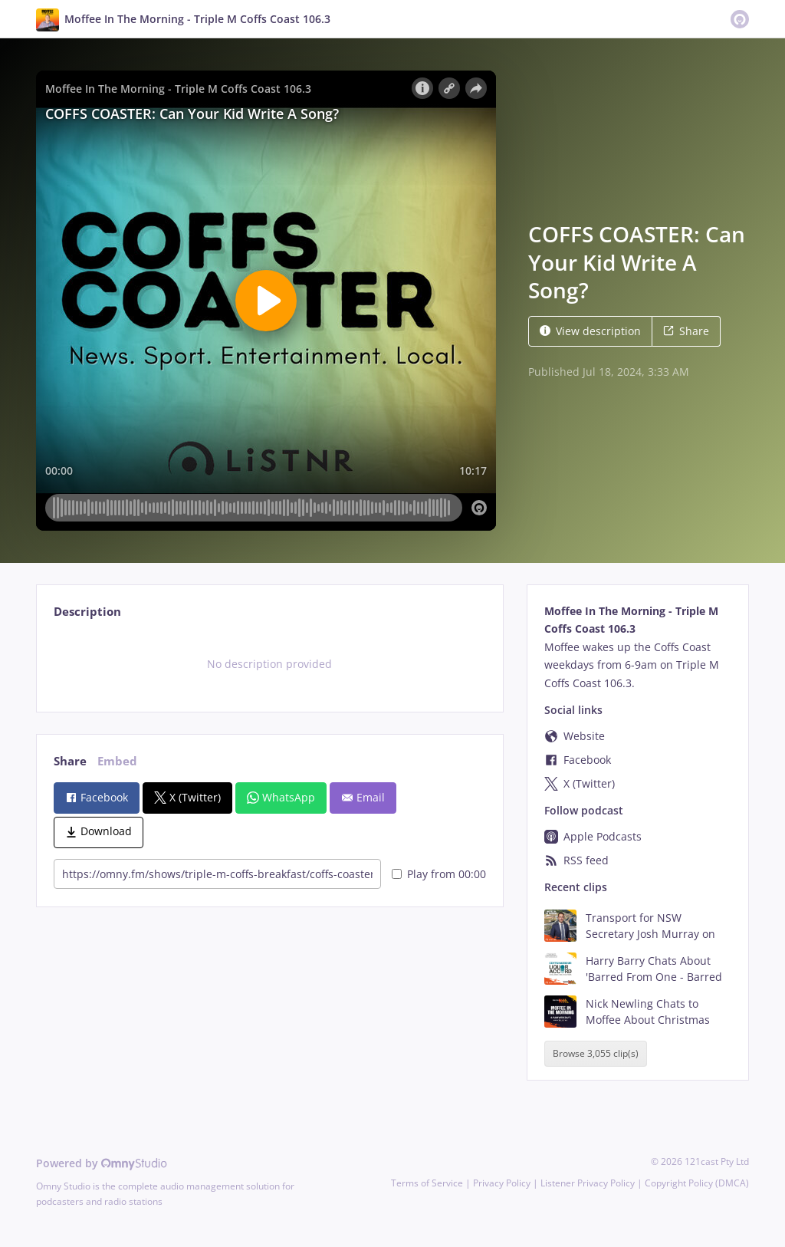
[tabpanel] (269, 664)
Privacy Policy (501, 1182)
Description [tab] (87, 612)
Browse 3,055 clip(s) (596, 1054)
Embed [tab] (117, 761)
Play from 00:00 (439, 874)
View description (590, 331)
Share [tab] (70, 761)
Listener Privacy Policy (587, 1182)
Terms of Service (427, 1182)
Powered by (101, 1163)
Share (686, 331)
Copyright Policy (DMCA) (697, 1182)
